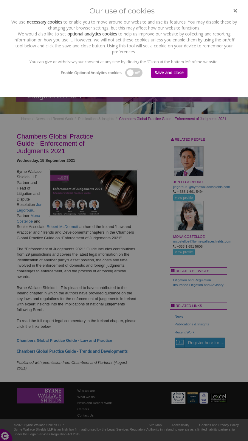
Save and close (169, 72)
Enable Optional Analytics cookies (91, 72)
